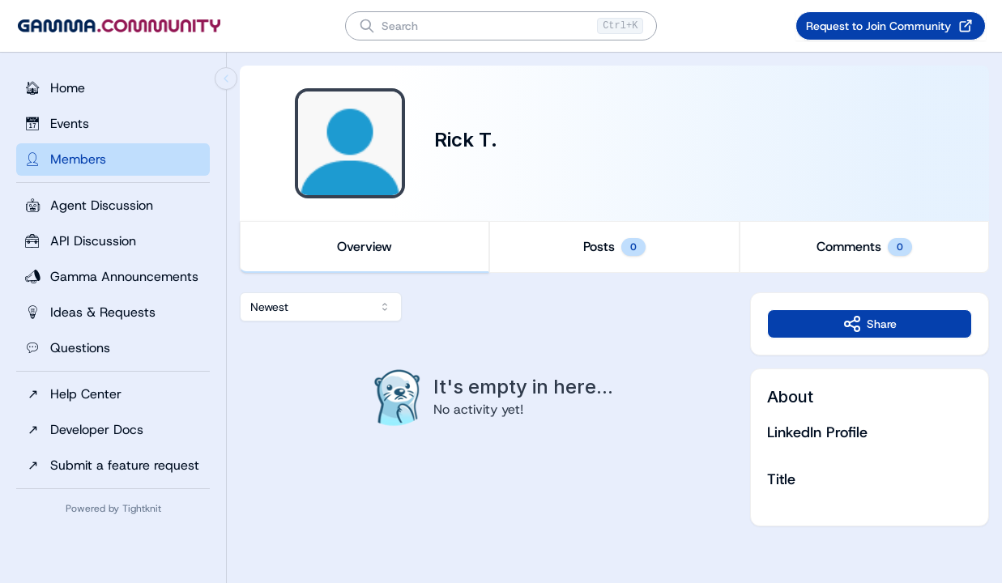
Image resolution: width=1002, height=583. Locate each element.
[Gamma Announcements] (113, 277)
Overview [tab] (364, 246)
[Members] (113, 159)
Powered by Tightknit (113, 508)
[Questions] (113, 348)
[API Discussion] (113, 241)
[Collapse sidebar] (226, 78)
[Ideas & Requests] (113, 312)
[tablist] (614, 247)
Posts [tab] (614, 247)
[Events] (113, 124)
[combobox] (321, 306)
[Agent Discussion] (113, 205)
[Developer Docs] (113, 430)
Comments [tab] (864, 247)
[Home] (113, 88)
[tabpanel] (614, 409)
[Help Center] (113, 394)
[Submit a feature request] (113, 465)
